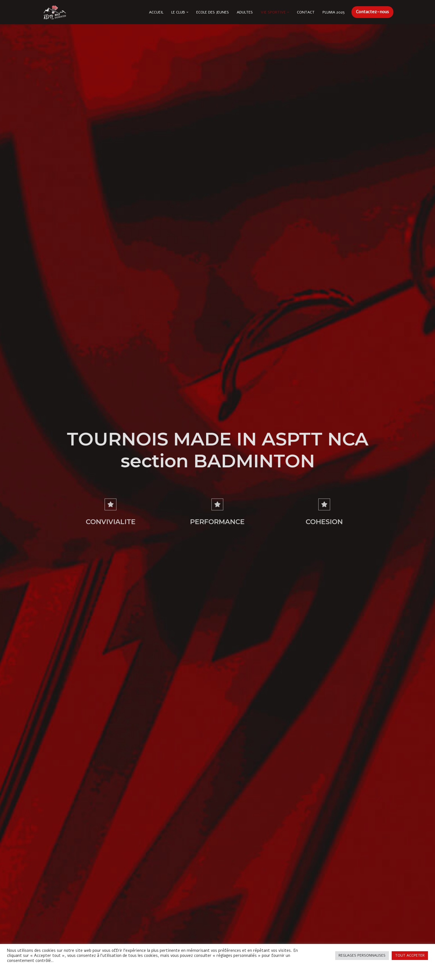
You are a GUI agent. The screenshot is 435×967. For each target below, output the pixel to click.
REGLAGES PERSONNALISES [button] (362, 955)
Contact (306, 12)
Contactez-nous (372, 12)
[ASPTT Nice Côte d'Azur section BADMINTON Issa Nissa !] (54, 12)
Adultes (245, 12)
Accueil (156, 12)
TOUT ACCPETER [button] (410, 955)
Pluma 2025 (334, 12)
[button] (187, 12)
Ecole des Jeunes (212, 12)
